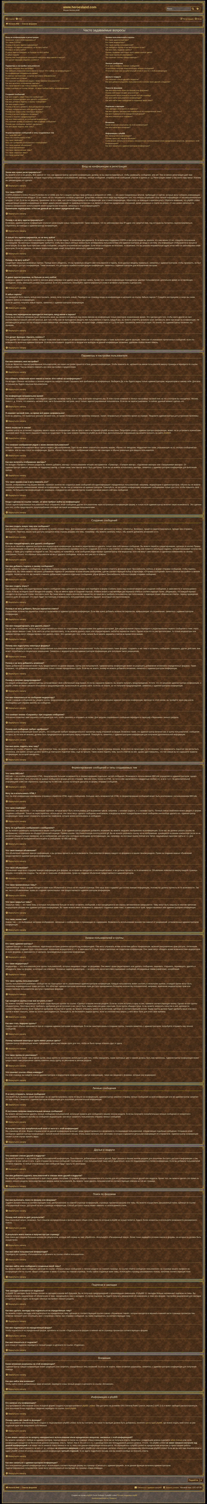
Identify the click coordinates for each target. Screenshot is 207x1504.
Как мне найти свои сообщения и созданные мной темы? (129, 100)
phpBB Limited (88, 1406)
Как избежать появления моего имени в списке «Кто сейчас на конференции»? (38, 71)
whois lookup (176, 1440)
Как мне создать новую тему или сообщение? (24, 97)
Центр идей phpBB (153, 1423)
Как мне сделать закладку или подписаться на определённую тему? (133, 111)
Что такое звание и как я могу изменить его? (23, 86)
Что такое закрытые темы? (16, 153)
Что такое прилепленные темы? (18, 150)
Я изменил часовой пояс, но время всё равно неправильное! (30, 76)
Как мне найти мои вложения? (118, 127)
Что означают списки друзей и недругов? (122, 79)
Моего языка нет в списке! (16, 78)
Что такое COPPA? (13, 42)
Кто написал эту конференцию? (118, 136)
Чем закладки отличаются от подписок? (121, 109)
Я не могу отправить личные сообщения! (122, 66)
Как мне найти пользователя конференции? (123, 98)
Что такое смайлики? (14, 140)
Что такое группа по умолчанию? (119, 55)
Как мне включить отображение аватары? (22, 83)
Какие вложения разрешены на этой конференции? (126, 125)
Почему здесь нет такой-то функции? (120, 138)
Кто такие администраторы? (117, 40)
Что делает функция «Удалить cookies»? (22, 60)
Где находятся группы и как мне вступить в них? (125, 47)
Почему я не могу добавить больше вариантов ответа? (28, 107)
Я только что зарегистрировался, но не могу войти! (26, 47)
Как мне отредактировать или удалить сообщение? (26, 99)
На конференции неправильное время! (21, 73)
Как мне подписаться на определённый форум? (125, 114)
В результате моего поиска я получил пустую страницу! (128, 95)
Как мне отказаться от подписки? (119, 116)
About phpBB (70, 1408)
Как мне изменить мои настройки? (19, 68)
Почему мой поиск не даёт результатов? (122, 93)
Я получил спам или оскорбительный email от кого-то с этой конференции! (136, 71)
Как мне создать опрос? (15, 104)
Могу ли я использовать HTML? (18, 138)
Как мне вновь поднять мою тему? (19, 127)
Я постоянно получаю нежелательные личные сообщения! (129, 68)
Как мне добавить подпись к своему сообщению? (25, 102)
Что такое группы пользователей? (119, 45)
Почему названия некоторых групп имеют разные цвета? (128, 52)
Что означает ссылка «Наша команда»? (121, 57)
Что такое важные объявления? (18, 145)
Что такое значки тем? (14, 155)
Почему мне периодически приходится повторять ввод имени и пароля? (35, 57)
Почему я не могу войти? (15, 50)
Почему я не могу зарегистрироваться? (21, 45)
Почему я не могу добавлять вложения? (22, 114)
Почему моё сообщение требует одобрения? (24, 124)
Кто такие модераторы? (115, 42)
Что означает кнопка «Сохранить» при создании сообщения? (30, 122)
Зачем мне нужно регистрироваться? (20, 40)
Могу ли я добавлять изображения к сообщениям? (26, 143)
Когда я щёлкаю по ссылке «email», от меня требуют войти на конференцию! (37, 88)
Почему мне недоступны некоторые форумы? (24, 112)
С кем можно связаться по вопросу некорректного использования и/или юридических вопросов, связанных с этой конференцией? (152, 142)
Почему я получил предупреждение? (20, 117)
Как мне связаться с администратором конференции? (127, 146)
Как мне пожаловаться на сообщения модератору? (26, 119)
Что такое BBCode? (13, 135)
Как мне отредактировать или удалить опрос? (24, 109)
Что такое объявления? (15, 148)
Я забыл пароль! (12, 55)
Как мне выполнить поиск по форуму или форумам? (126, 90)
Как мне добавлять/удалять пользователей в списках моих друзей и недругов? (137, 82)
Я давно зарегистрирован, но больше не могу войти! (27, 52)
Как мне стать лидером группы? (118, 50)
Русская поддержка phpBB (127, 1495)
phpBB (166, 433)
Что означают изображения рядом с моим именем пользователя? (32, 81)
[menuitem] (19, 19)
